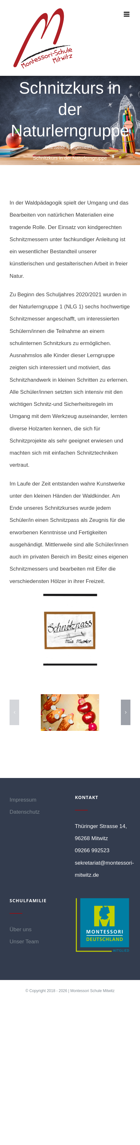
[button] (14, 712)
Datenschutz (25, 812)
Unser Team (24, 942)
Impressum (23, 800)
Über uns (21, 929)
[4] (70, 712)
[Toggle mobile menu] (127, 14)
